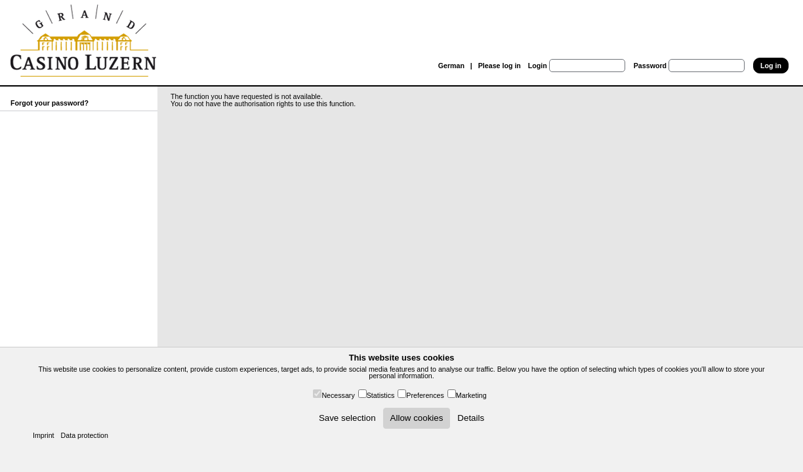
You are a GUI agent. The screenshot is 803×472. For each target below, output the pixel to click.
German (451, 65)
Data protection (84, 435)
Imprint (43, 435)
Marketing (471, 395)
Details (470, 418)
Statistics (381, 395)
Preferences (424, 395)
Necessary (337, 395)
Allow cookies (416, 418)
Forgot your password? (49, 103)
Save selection (347, 418)
